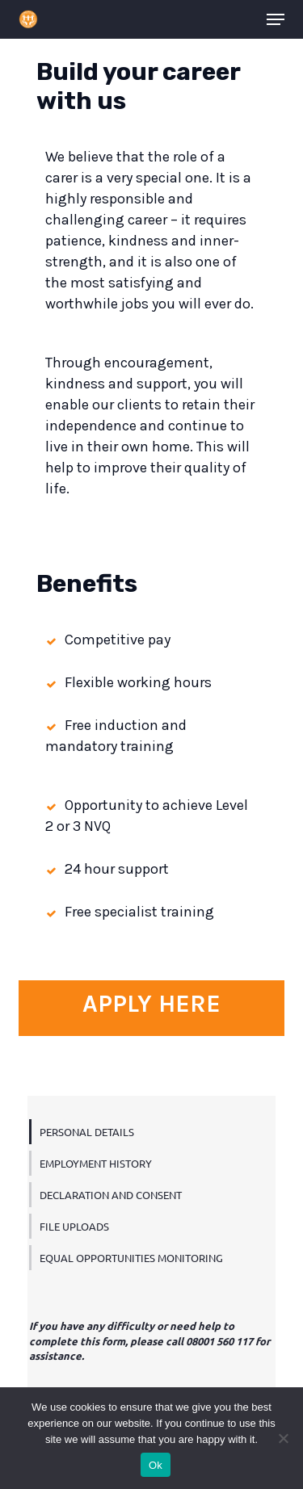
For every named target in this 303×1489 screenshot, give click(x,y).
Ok (155, 1465)
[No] (283, 1438)
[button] (275, 19)
